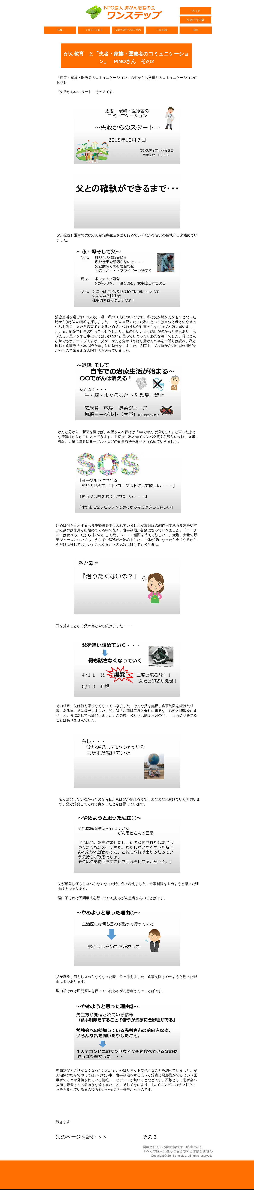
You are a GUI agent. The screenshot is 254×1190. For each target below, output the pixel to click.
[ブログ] (195, 10)
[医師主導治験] (195, 20)
